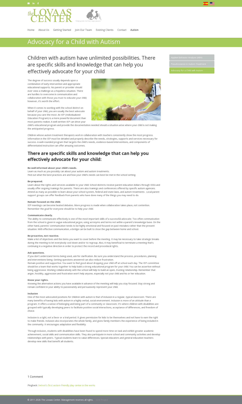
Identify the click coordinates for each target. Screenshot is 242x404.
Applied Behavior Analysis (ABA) (186, 57)
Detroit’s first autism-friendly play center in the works (66, 385)
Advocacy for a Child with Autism (187, 70)
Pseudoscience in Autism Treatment (188, 64)
